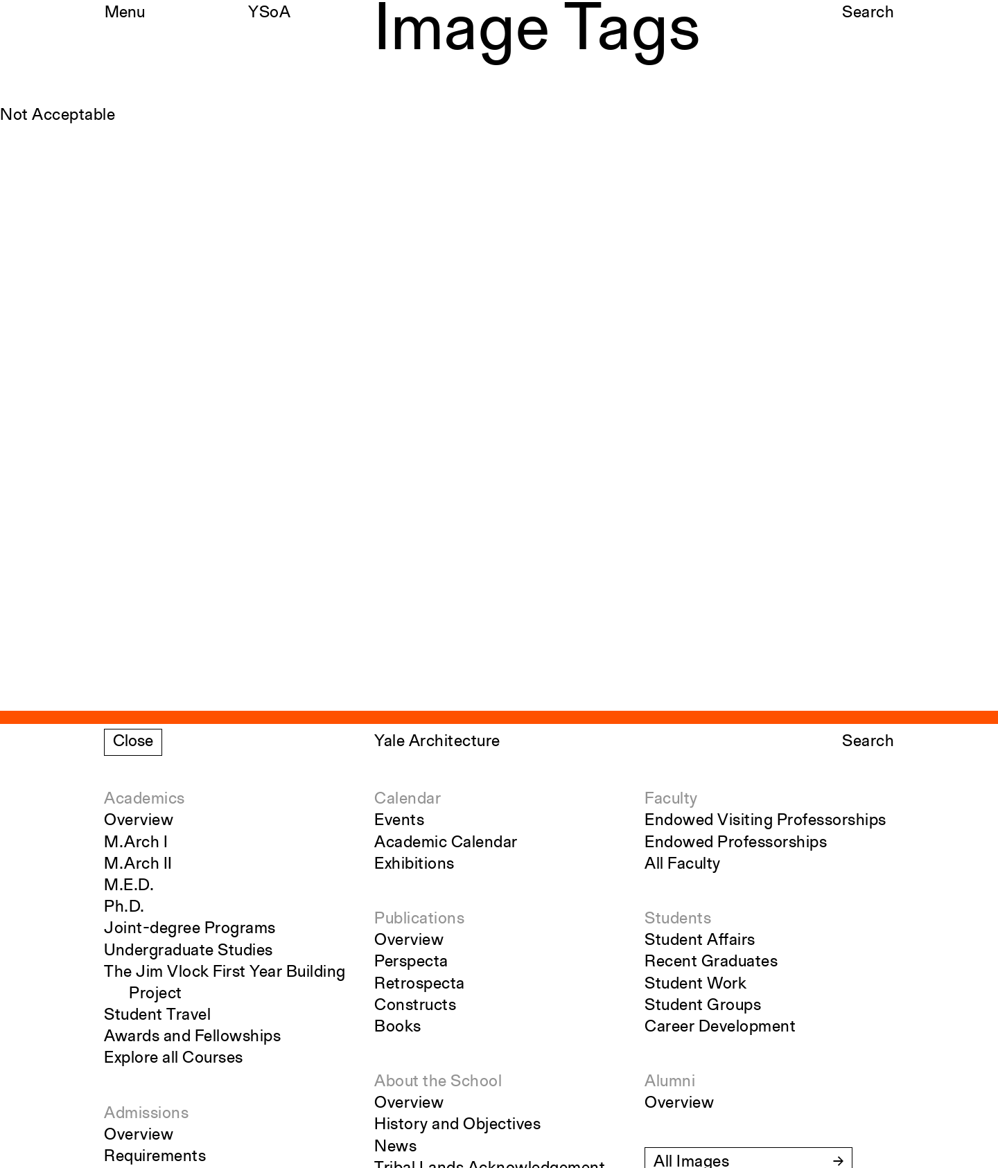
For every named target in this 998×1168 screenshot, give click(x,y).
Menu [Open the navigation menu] (125, 13)
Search (868, 13)
